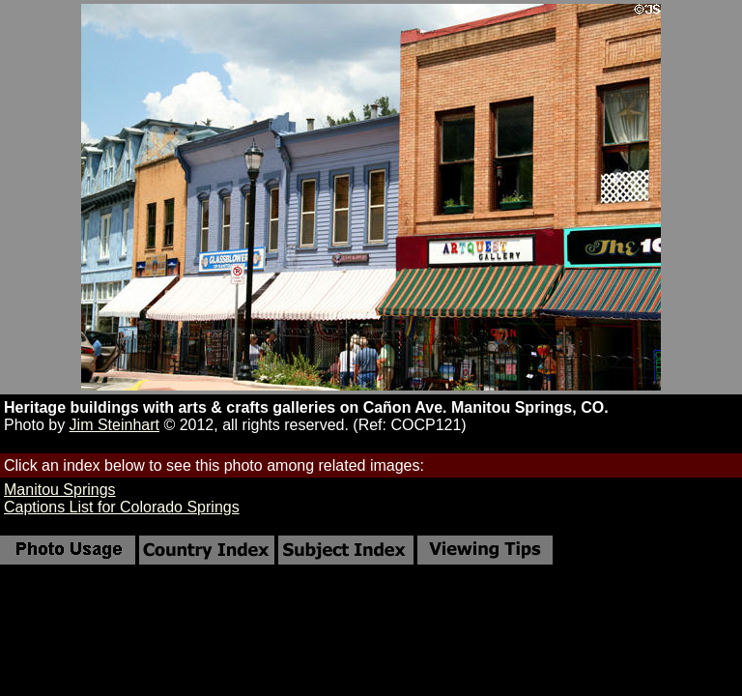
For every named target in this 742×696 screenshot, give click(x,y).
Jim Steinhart (114, 425)
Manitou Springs (60, 489)
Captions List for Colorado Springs (122, 507)
